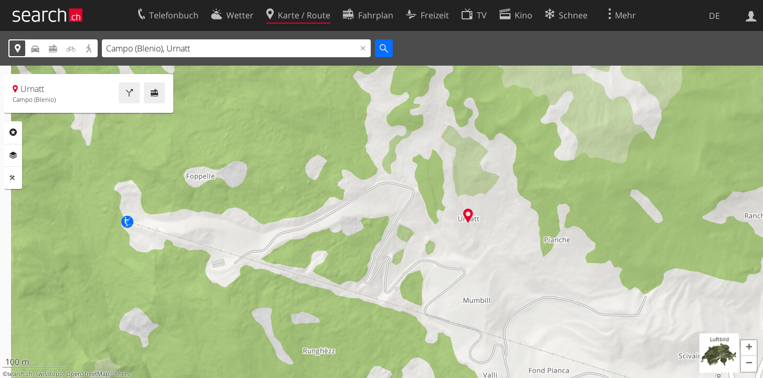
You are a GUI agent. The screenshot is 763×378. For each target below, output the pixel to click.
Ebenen (13, 155)
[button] (749, 348)
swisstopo (49, 373)
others (121, 373)
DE (714, 16)
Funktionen (13, 178)
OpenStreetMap (87, 373)
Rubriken (13, 132)
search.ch (20, 373)
